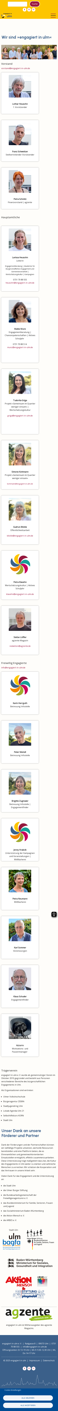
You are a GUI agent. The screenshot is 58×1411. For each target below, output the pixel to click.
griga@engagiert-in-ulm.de (20, 415)
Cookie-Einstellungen (12, 1390)
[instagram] (29, 10)
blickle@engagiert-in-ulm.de (20, 535)
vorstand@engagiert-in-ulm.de (15, 68)
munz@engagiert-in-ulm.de (20, 347)
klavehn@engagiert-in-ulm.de (20, 594)
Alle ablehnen (28, 1398)
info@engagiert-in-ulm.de (13, 667)
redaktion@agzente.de (20, 646)
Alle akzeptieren (28, 1405)
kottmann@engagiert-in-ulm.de (20, 484)
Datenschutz (49, 1360)
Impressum (34, 1360)
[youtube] (33, 10)
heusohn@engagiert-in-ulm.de (20, 282)
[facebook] (24, 10)
